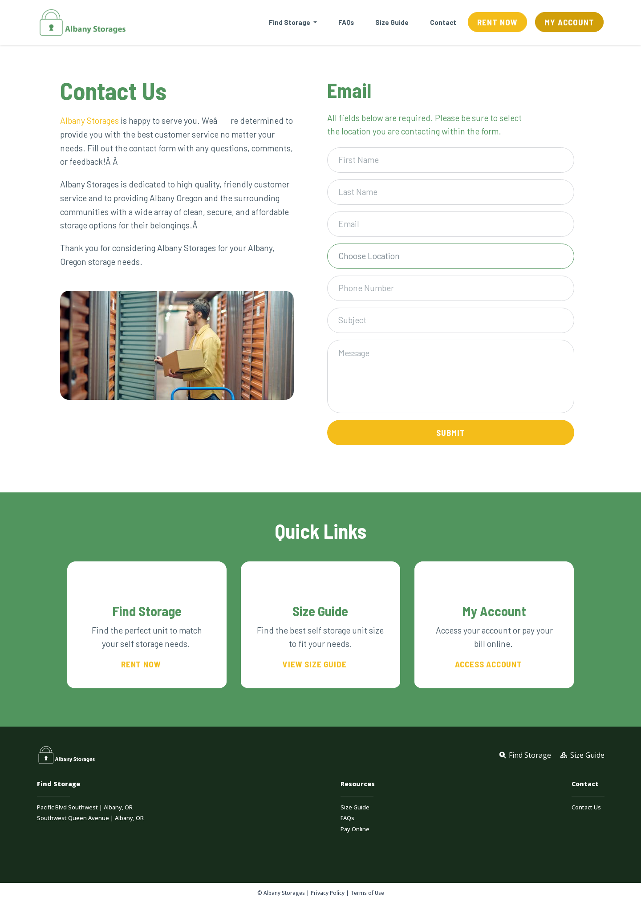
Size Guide (392, 22)
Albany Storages (89, 120)
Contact (443, 22)
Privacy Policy (328, 892)
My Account (569, 22)
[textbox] (447, 256)
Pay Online (355, 829)
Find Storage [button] (290, 22)
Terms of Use (367, 892)
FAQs (346, 22)
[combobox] (451, 256)
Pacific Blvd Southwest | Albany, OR (85, 807)
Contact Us (586, 807)
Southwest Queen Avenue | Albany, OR (90, 818)
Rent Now (497, 22)
